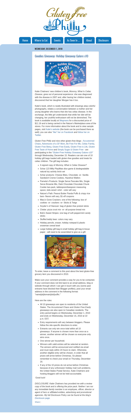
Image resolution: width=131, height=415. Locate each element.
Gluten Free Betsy (43, 147)
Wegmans (64, 120)
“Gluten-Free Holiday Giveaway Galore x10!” (72, 152)
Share (37, 402)
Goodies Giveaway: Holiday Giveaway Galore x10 (61, 56)
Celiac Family (88, 144)
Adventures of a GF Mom (53, 144)
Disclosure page (42, 398)
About (89, 40)
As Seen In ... (73, 40)
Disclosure (104, 40)
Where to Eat (41, 40)
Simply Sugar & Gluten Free (70, 150)
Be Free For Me (73, 144)
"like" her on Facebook (63, 132)
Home (25, 40)
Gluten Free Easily (61, 147)
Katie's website (53, 129)
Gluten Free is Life (79, 147)
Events (57, 40)
